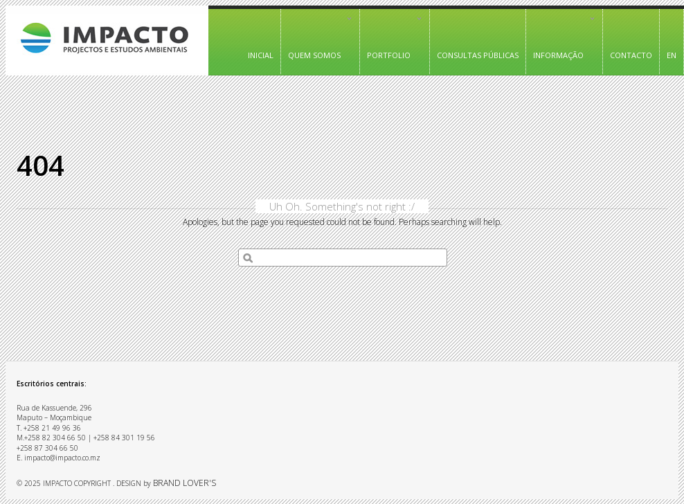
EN (671, 55)
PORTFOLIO (391, 37)
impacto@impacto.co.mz (62, 457)
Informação (560, 37)
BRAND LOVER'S (184, 483)
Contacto (631, 55)
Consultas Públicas (478, 55)
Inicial (260, 55)
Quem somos (316, 37)
